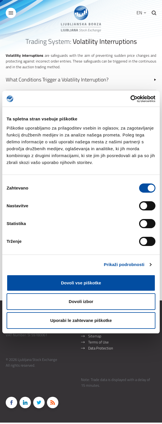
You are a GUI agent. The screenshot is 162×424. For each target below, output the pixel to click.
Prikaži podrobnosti (124, 264)
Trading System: (48, 41)
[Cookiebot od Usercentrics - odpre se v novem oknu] (130, 99)
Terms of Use (98, 343)
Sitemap (94, 337)
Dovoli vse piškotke (81, 282)
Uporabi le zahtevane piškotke (81, 320)
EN (141, 12)
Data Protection (100, 349)
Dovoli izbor (81, 301)
